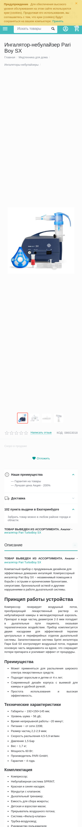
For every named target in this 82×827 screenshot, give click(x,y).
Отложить (41, 538)
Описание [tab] (41, 625)
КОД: (60, 513)
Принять (57, 21)
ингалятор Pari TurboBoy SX (22, 612)
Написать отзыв (41, 513)
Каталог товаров (5, 29)
